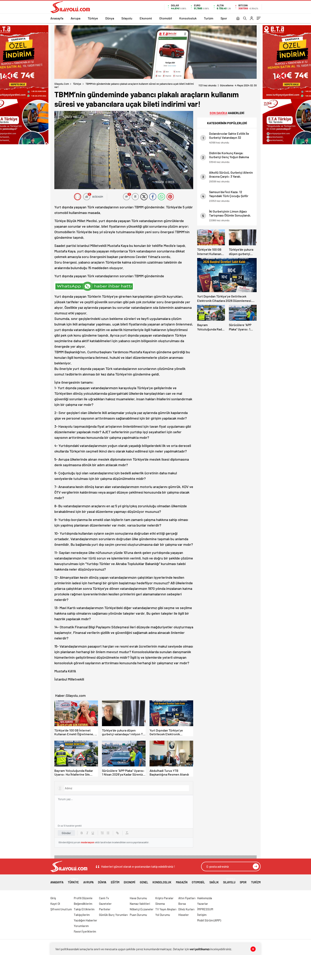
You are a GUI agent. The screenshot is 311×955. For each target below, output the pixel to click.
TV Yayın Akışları (165, 909)
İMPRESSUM (205, 909)
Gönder (66, 833)
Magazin (181, 881)
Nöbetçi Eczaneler (142, 909)
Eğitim (115, 881)
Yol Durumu (162, 914)
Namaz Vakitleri (140, 903)
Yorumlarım (81, 926)
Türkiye (93, 18)
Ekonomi (146, 18)
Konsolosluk (188, 18)
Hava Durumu (138, 898)
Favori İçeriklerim (85, 931)
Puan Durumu (138, 914)
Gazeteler (105, 903)
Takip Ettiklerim (84, 909)
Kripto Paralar (164, 898)
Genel (144, 881)
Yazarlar (202, 903)
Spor (224, 18)
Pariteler (104, 909)
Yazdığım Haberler (85, 920)
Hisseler (183, 914)
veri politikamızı (200, 949)
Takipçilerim (82, 914)
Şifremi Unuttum (61, 909)
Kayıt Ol (55, 903)
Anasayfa (56, 18)
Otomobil (165, 18)
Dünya (109, 18)
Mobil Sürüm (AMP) (209, 920)
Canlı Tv (104, 898)
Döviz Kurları (186, 909)
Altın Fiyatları (186, 898)
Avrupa (75, 18)
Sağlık (214, 881)
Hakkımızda (204, 898)
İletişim (201, 914)
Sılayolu (126, 18)
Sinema (160, 903)
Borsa (182, 903)
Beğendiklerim (83, 903)
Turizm (208, 18)
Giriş (53, 898)
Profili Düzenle (83, 898)
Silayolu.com (61, 83)
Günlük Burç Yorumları (113, 914)
